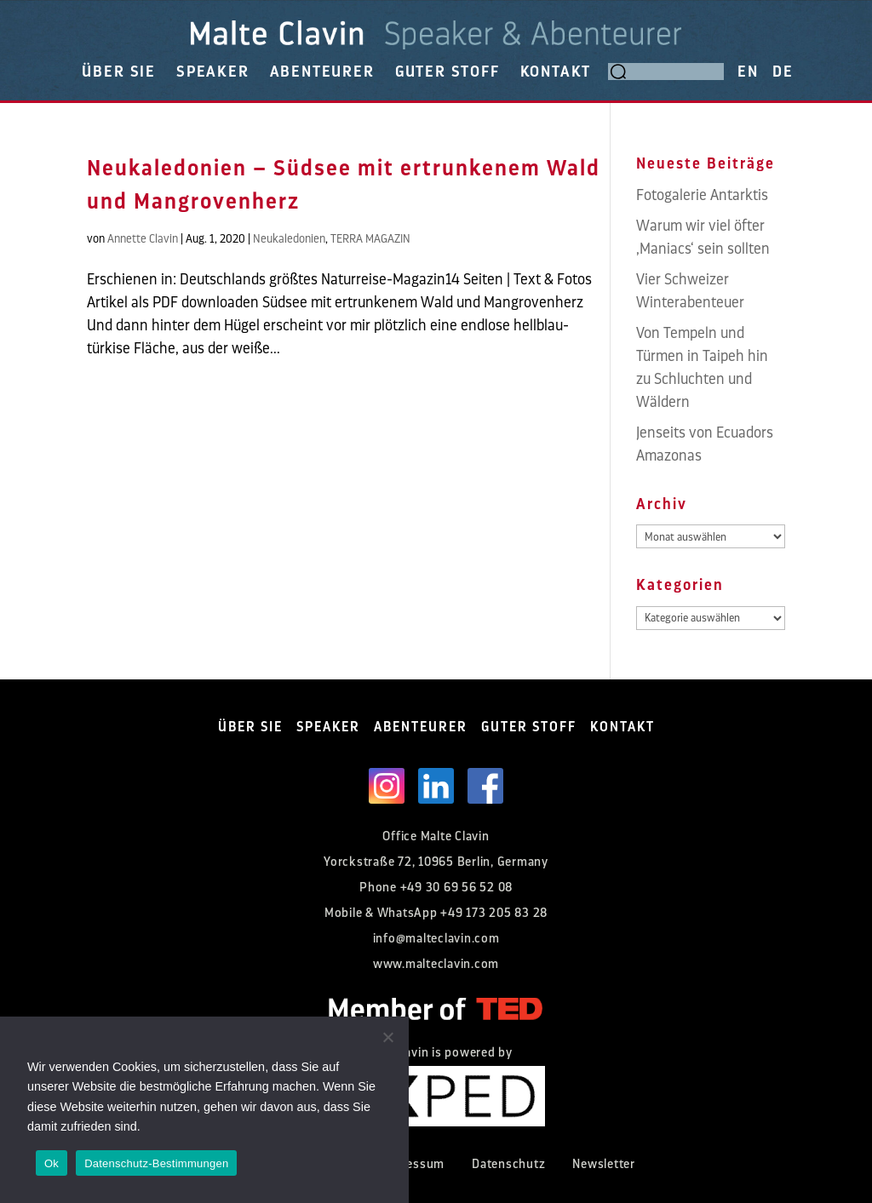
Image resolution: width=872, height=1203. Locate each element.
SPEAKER (213, 71)
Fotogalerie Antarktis (702, 195)
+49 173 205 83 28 (494, 913)
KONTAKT (556, 71)
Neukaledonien (289, 238)
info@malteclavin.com (436, 938)
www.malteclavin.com (436, 964)
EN (748, 71)
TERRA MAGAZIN (370, 238)
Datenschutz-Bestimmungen (156, 1163)
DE (783, 71)
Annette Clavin (142, 238)
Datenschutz (508, 1164)
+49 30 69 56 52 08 (456, 887)
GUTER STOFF (447, 71)
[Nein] (387, 1036)
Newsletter (603, 1164)
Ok (51, 1163)
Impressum (412, 1164)
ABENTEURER (322, 71)
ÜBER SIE (118, 71)
